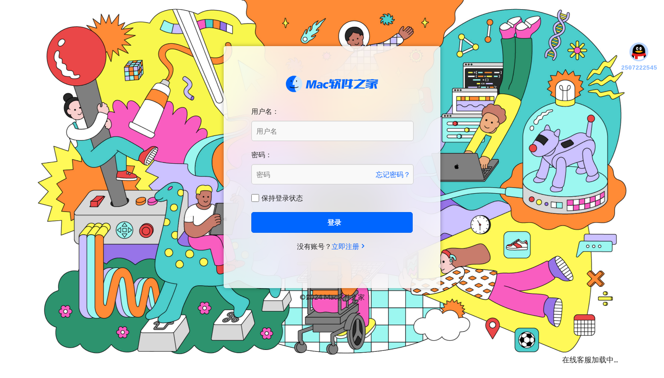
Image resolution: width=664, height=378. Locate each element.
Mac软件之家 (332, 84)
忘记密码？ (393, 174)
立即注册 (345, 246)
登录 (334, 222)
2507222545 (639, 57)
